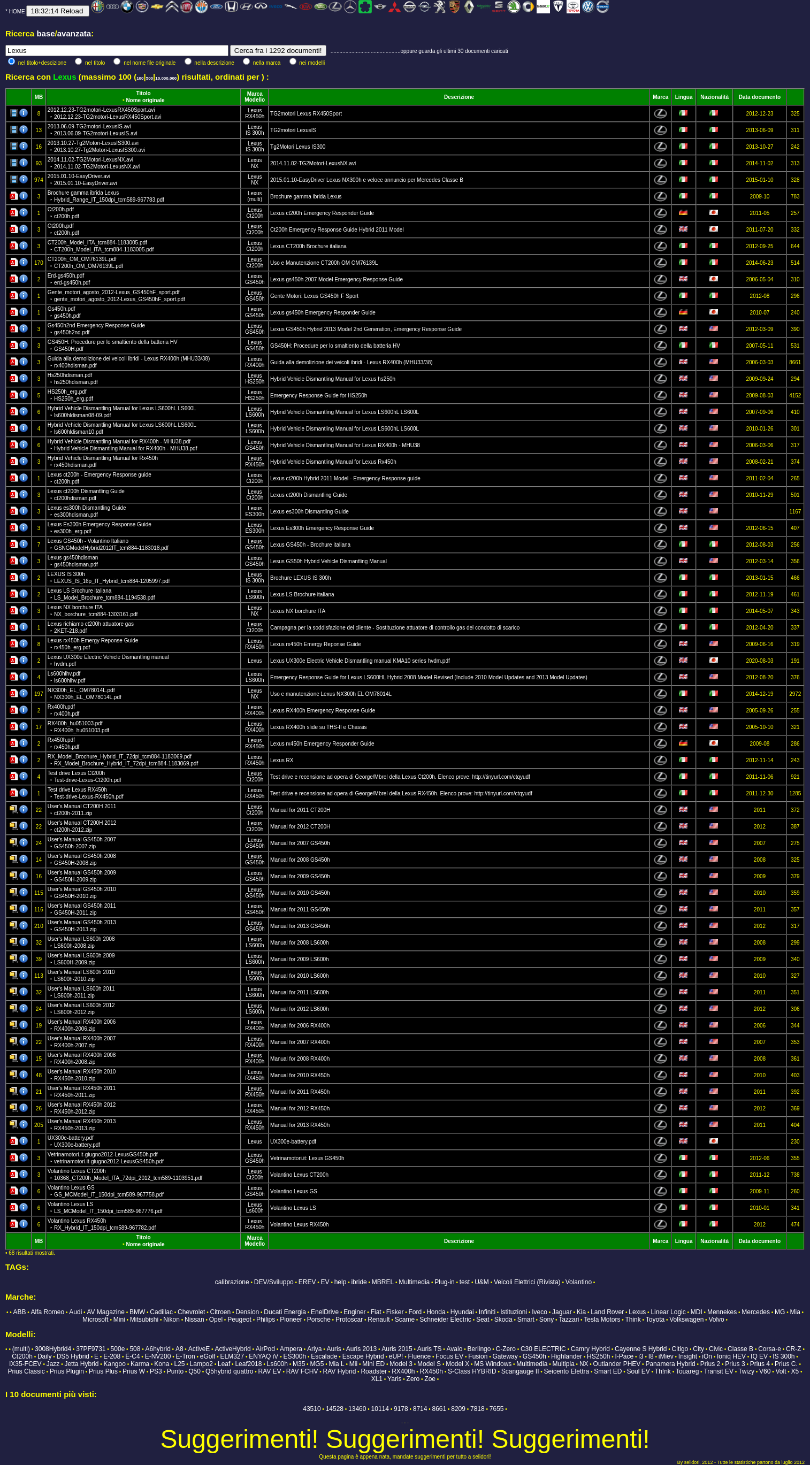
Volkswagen (686, 1319)
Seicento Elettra (567, 1371)
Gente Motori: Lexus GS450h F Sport (314, 296)
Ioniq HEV (731, 1356)
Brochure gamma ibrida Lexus (305, 197)
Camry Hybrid (590, 1349)
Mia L (336, 1364)
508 (134, 1349)
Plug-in (444, 1282)
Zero (413, 1379)
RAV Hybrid (339, 1371)
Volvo (716, 1319)
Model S (429, 1364)
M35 (299, 1364)
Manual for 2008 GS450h (300, 860)
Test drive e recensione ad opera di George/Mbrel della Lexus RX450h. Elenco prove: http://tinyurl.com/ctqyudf (401, 793)
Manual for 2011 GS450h (300, 909)
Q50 (194, 1371)
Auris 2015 (396, 1349)
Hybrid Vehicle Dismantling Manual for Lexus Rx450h (333, 462)
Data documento (760, 97)
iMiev (666, 1356)
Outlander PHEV (617, 1364)
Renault (378, 1319)
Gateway (504, 1356)
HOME (17, 11)
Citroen (220, 1312)
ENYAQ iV (263, 1356)
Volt (781, 1371)
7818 (477, 1409)
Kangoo (115, 1364)
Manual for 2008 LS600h (299, 943)
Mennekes (722, 1312)
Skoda (503, 1319)
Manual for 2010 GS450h (300, 893)
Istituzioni (513, 1312)
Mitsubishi (144, 1319)
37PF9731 (90, 1349)
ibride (358, 1282)
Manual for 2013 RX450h (300, 1125)
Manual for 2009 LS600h (299, 959)
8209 (458, 1409)
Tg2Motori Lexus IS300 (297, 147)
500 (149, 78)
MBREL (383, 1282)
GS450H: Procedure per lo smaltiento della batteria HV (335, 346)
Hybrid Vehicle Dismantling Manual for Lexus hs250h (332, 379)
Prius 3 (735, 1364)
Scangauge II (520, 1371)
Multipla (563, 1364)
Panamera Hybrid (670, 1364)
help (340, 1282)
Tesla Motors (602, 1319)
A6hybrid (157, 1349)
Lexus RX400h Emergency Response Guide (322, 711)
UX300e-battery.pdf (293, 1142)
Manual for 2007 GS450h (300, 843)
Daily (44, 1356)
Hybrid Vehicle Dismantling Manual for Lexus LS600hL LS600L (344, 412)
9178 (401, 1409)
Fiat (376, 1312)
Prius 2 (710, 1364)
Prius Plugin (67, 1371)
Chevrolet (191, 1312)
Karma (140, 1364)
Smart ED (608, 1371)
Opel (216, 1319)
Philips (265, 1319)
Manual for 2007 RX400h (300, 1042)
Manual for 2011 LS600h (299, 992)
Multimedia (414, 1282)
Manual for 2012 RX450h (300, 1108)
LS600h (255, 415)
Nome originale (145, 100)
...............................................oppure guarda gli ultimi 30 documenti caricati (419, 51)
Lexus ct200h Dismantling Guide (308, 495)
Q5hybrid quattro (229, 1371)
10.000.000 (166, 78)
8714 (420, 1409)
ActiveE (199, 1349)
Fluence (419, 1356)
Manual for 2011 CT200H (300, 810)
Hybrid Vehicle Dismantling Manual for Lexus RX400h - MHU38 (345, 445)
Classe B (740, 1349)
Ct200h (254, 216)
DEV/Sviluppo (274, 1282)
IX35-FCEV (25, 1364)
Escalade (324, 1356)
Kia (581, 1312)
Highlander (566, 1356)
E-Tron (185, 1356)
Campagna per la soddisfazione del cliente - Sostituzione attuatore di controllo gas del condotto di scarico (394, 628)
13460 (357, 1409)
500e (118, 1349)
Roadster (374, 1371)
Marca (255, 94)
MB (39, 97)
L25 (179, 1364)
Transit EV (718, 1371)
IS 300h (255, 133)
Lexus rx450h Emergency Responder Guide (322, 744)
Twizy (746, 1371)
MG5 (317, 1364)
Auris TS (429, 1349)
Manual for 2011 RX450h (300, 1092)
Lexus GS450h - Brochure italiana (310, 545)
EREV (307, 1282)
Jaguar (562, 1312)
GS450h (255, 282)
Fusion (477, 1356)
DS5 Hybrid (73, 1356)
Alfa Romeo (48, 1312)
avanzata (74, 33)
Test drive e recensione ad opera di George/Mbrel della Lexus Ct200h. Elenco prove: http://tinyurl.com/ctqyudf (400, 777)
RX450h (254, 116)
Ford (415, 1312)
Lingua (684, 97)
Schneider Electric (445, 1319)
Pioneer (291, 1319)
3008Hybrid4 (53, 1349)
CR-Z (793, 1349)
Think (632, 1319)
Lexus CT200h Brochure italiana (308, 246)
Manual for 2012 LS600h (299, 1009)
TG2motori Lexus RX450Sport (306, 114)
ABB (19, 1312)
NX (254, 166)
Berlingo (479, 1349)
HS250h (254, 382)
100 (139, 78)
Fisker (395, 1312)
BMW (137, 1312)
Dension (247, 1312)
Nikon (171, 1319)
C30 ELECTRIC (543, 1349)
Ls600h (255, 1211)
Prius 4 (760, 1364)
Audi (75, 1312)
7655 (497, 1409)
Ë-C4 (132, 1356)
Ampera (291, 1349)
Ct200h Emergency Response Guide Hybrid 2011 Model (337, 230)
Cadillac (161, 1312)
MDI (696, 1312)
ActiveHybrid (232, 1349)
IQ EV (759, 1356)
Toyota (655, 1319)
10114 (380, 1409)
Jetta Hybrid (81, 1364)
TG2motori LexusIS (293, 130)
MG (780, 1312)
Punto (175, 1371)
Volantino (579, 1282)
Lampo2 (201, 1364)
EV (325, 1282)
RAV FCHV (302, 1371)
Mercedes (756, 1312)
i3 (640, 1356)
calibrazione (232, 1282)
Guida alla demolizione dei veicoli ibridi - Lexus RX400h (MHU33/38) (351, 362)
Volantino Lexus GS (293, 1191)
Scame (405, 1319)
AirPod (265, 1349)
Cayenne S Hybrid (641, 1349)
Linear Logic (668, 1312)
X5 (795, 1371)
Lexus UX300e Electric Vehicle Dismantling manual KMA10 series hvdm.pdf (360, 661)
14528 (334, 1409)
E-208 (111, 1356)
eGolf (208, 1356)
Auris (333, 1349)
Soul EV (637, 1371)
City (698, 1349)
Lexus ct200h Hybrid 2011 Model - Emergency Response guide (345, 478)
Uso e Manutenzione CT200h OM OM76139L (324, 263)
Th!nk (663, 1371)
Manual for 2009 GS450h (300, 876)
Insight (687, 1356)
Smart (525, 1319)
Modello (254, 100)
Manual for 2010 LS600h (299, 976)
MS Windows (492, 1364)
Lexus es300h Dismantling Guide (309, 512)
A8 (179, 1349)
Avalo (455, 1349)
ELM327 (232, 1356)
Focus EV (449, 1356)
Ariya (314, 1349)
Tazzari (569, 1319)
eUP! (396, 1356)
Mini (119, 1319)
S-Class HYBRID (472, 1371)
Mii (353, 1364)
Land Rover (607, 1312)
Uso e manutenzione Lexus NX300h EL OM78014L (331, 694)
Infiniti (487, 1312)
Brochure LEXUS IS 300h (300, 578)
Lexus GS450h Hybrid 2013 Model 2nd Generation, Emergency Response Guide (366, 329)
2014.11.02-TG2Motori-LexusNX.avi (313, 163)
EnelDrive (325, 1312)
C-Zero (506, 1349)
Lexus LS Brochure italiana (302, 594)
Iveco (539, 1312)
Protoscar (349, 1319)
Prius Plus (103, 1371)
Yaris (394, 1379)
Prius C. (786, 1364)
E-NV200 (158, 1356)
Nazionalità (714, 97)
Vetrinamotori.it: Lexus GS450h (307, 1158)
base (45, 33)
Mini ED (373, 1364)
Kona (161, 1364)
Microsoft (95, 1319)
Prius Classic (25, 1371)
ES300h (254, 514)
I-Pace (624, 1356)
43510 (311, 1409)
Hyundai (462, 1312)
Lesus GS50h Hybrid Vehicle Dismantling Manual (328, 561)
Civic (716, 1349)
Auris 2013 (361, 1349)
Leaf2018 (248, 1364)
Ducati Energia (285, 1312)
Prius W (134, 1371)
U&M (482, 1282)
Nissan (194, 1319)
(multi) (254, 199)
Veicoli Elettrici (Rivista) (527, 1282)
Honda (435, 1312)
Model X (457, 1364)
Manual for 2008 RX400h (300, 1059)
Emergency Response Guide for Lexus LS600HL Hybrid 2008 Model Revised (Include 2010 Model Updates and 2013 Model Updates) (428, 677)
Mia (795, 1312)
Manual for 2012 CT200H (300, 827)
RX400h (254, 365)
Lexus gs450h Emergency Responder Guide (323, 313)
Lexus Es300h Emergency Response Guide (322, 528)
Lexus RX (281, 760)
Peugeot (239, 1319)
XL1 (377, 1379)
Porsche (319, 1319)
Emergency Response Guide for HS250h (318, 395)
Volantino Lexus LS (293, 1208)
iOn (707, 1356)
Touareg (687, 1371)
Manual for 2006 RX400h (300, 1026)
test (465, 1282)
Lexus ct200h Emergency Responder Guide (322, 213)
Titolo (143, 93)
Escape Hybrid (363, 1356)
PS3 (156, 1371)
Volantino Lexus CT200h (299, 1175)
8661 (439, 1409)
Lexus (255, 110)
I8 (651, 1356)
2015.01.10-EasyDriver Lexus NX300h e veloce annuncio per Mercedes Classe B (366, 180)
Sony (546, 1319)
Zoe (429, 1379)
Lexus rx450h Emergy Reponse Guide (315, 644)
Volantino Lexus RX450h (299, 1225)
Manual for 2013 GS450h (300, 926)
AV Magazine (105, 1312)
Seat (483, 1319)
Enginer (354, 1312)
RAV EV (269, 1371)
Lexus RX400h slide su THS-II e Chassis (318, 727)
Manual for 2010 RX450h (300, 1075)
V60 (764, 1371)
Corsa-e (769, 1349)
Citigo (680, 1349)
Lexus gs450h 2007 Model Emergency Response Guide (336, 279)
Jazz (53, 1364)
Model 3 (400, 1364)
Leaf (224, 1364)
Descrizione (459, 97)
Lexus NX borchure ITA (297, 611)
